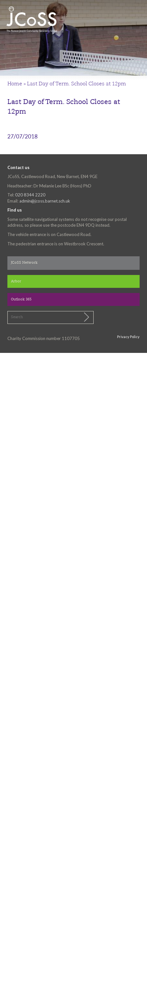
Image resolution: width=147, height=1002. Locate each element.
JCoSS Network (24, 263)
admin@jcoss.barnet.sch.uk (44, 200)
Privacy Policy (128, 337)
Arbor (16, 281)
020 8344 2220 (30, 194)
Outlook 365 (21, 299)
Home (14, 84)
